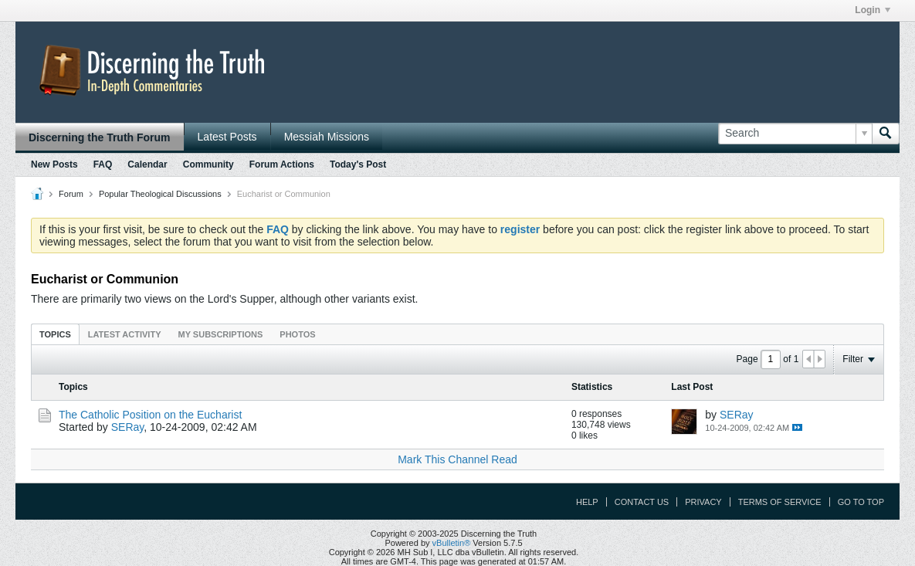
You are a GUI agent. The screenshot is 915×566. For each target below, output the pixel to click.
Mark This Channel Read (457, 459)
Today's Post (358, 164)
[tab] (55, 334)
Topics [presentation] (55, 334)
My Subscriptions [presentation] (220, 334)
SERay (127, 427)
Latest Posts (227, 136)
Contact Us (642, 502)
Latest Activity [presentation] (124, 334)
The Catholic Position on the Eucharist (150, 414)
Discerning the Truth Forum (100, 137)
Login (872, 10)
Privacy (703, 502)
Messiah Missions (326, 136)
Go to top (861, 502)
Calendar (147, 164)
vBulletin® (451, 542)
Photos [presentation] (297, 334)
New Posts (54, 164)
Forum (71, 193)
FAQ (103, 164)
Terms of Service (780, 502)
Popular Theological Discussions (160, 193)
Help (587, 502)
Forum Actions (281, 164)
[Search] (795, 133)
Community (208, 164)
